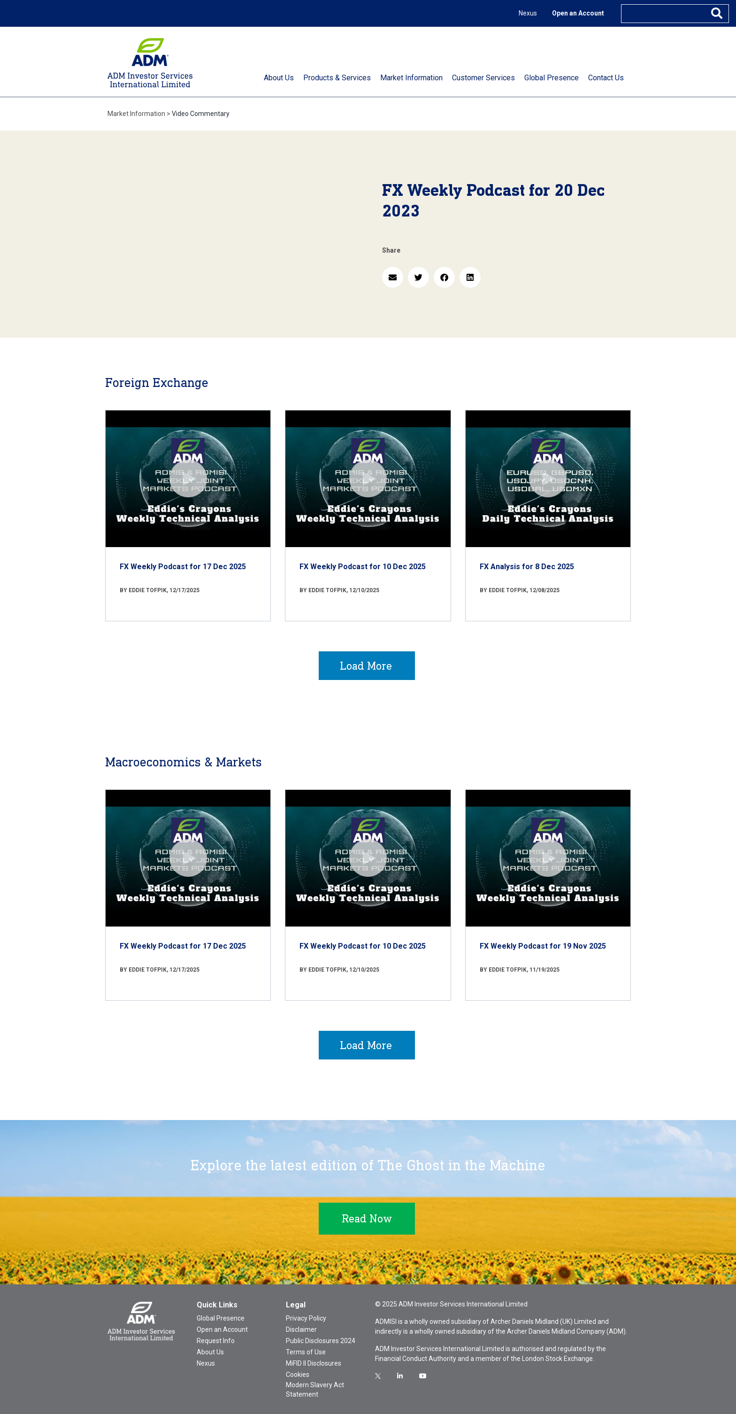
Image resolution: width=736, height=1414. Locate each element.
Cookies (297, 1374)
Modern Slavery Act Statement (315, 1389)
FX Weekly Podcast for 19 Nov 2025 (543, 946)
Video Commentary (201, 113)
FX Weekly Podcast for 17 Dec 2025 (183, 566)
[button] (392, 277)
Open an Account (578, 13)
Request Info (216, 1340)
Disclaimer (301, 1329)
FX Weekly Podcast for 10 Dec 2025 (362, 566)
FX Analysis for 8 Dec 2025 (527, 566)
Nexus (528, 13)
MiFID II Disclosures (313, 1363)
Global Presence (221, 1318)
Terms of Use (306, 1352)
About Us (210, 1352)
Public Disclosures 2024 (320, 1340)
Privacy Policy (306, 1318)
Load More (366, 665)
